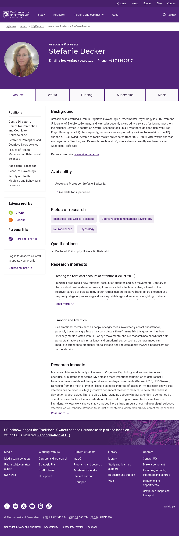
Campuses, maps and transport (156, 493)
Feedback (92, 527)
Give (159, 3)
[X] (24, 506)
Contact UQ (150, 458)
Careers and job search (53, 458)
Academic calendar (85, 470)
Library (112, 458)
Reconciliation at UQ (53, 435)
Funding (86, 95)
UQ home (121, 3)
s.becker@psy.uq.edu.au (76, 60)
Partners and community (88, 14)
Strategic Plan (47, 464)
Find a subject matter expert (17, 467)
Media (162, 95)
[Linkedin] (15, 506)
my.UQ (77, 458)
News (135, 3)
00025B (83, 517)
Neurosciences (62, 229)
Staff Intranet (47, 470)
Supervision (125, 95)
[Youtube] (32, 506)
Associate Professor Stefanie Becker (69, 26)
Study (41, 14)
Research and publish (121, 474)
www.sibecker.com (86, 154)
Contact (171, 3)
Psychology (87, 229)
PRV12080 (106, 517)
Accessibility (51, 527)
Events (147, 3)
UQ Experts (37, 26)
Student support (84, 476)
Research (59, 14)
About (115, 14)
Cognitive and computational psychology (127, 218)
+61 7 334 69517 (121, 60)
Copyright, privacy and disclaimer (22, 527)
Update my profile (20, 268)
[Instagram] (40, 506)
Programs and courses (88, 464)
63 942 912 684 (57, 517)
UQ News (10, 474)
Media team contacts (17, 458)
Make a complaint (154, 464)
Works (52, 95)
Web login (169, 506)
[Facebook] (7, 506)
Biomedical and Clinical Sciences (73, 218)
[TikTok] (49, 506)
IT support (45, 476)
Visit (111, 480)
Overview (17, 95)
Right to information (72, 527)
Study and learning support (119, 467)
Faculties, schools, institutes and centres (156, 472)
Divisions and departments (151, 483)
